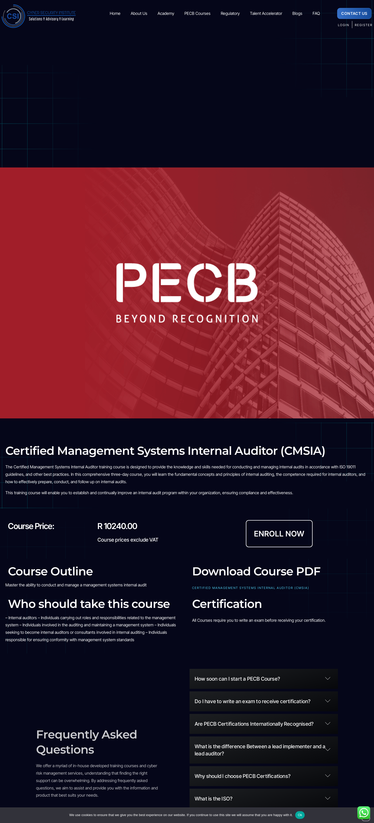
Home (115, 13)
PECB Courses (197, 13)
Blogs (297, 13)
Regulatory (230, 13)
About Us (139, 13)
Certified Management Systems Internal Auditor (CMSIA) (250, 588)
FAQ (316, 13)
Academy (166, 13)
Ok (300, 815)
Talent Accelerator (266, 13)
